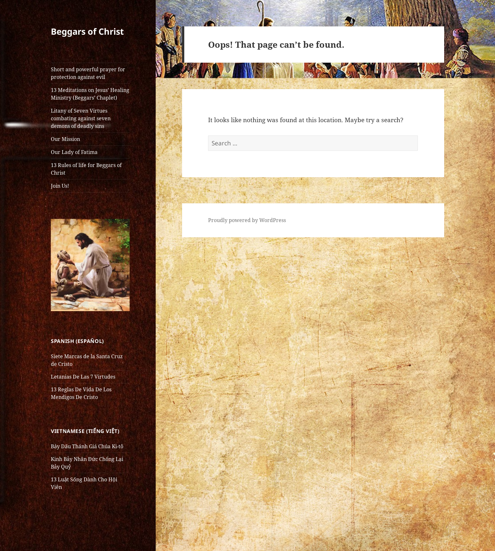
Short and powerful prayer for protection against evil (88, 73)
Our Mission (65, 139)
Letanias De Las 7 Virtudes (83, 376)
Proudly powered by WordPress (247, 220)
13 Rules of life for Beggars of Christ (86, 169)
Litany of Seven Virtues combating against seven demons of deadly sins (81, 118)
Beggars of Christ (87, 31)
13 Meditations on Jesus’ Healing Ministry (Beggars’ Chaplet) (90, 94)
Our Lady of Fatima (74, 152)
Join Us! (60, 185)
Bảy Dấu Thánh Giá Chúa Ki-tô (87, 446)
